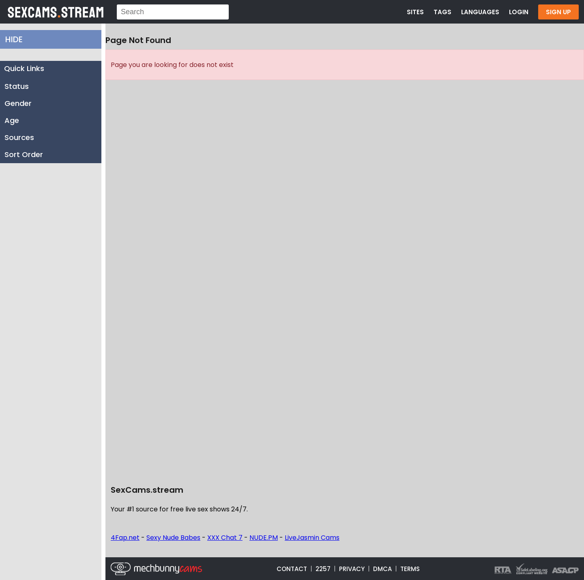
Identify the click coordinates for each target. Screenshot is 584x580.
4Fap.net (125, 537)
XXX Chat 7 (225, 537)
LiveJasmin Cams (312, 537)
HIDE (14, 39)
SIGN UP (558, 12)
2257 (323, 569)
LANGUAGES (480, 12)
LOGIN (518, 12)
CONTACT (292, 569)
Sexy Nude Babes (173, 537)
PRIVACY (352, 569)
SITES (415, 12)
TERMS (410, 569)
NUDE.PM (263, 537)
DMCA (382, 569)
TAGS (442, 12)
